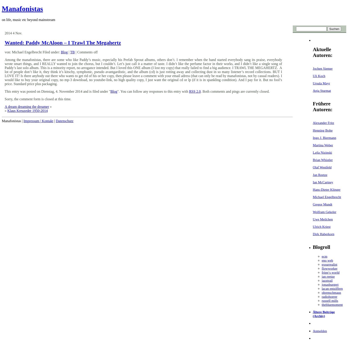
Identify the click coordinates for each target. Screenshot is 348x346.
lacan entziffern (332, 288)
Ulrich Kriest (322, 227)
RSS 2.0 (195, 91)
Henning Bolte (323, 130)
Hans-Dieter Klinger (326, 189)
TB (72, 52)
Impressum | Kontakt (38, 121)
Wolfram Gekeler (324, 212)
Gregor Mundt (322, 204)
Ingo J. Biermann (324, 138)
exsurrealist (329, 264)
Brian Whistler (323, 160)
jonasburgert (330, 284)
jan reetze (328, 276)
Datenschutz (64, 121)
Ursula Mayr (321, 83)
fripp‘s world (331, 272)
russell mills (330, 300)
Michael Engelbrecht (327, 197)
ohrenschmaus (331, 292)
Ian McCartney (323, 182)
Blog (64, 52)
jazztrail (327, 280)
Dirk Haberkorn (323, 234)
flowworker (330, 268)
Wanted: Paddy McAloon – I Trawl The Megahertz (63, 43)
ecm (324, 256)
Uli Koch (319, 76)
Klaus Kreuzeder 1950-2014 (27, 111)
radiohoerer (329, 296)
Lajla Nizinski (322, 152)
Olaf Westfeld (322, 167)
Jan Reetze (320, 175)
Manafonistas (22, 9)
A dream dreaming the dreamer (27, 107)
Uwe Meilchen (323, 219)
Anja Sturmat (322, 90)
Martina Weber (323, 145)
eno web (327, 260)
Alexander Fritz (323, 123)
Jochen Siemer (323, 68)
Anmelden (320, 331)
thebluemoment (332, 304)
